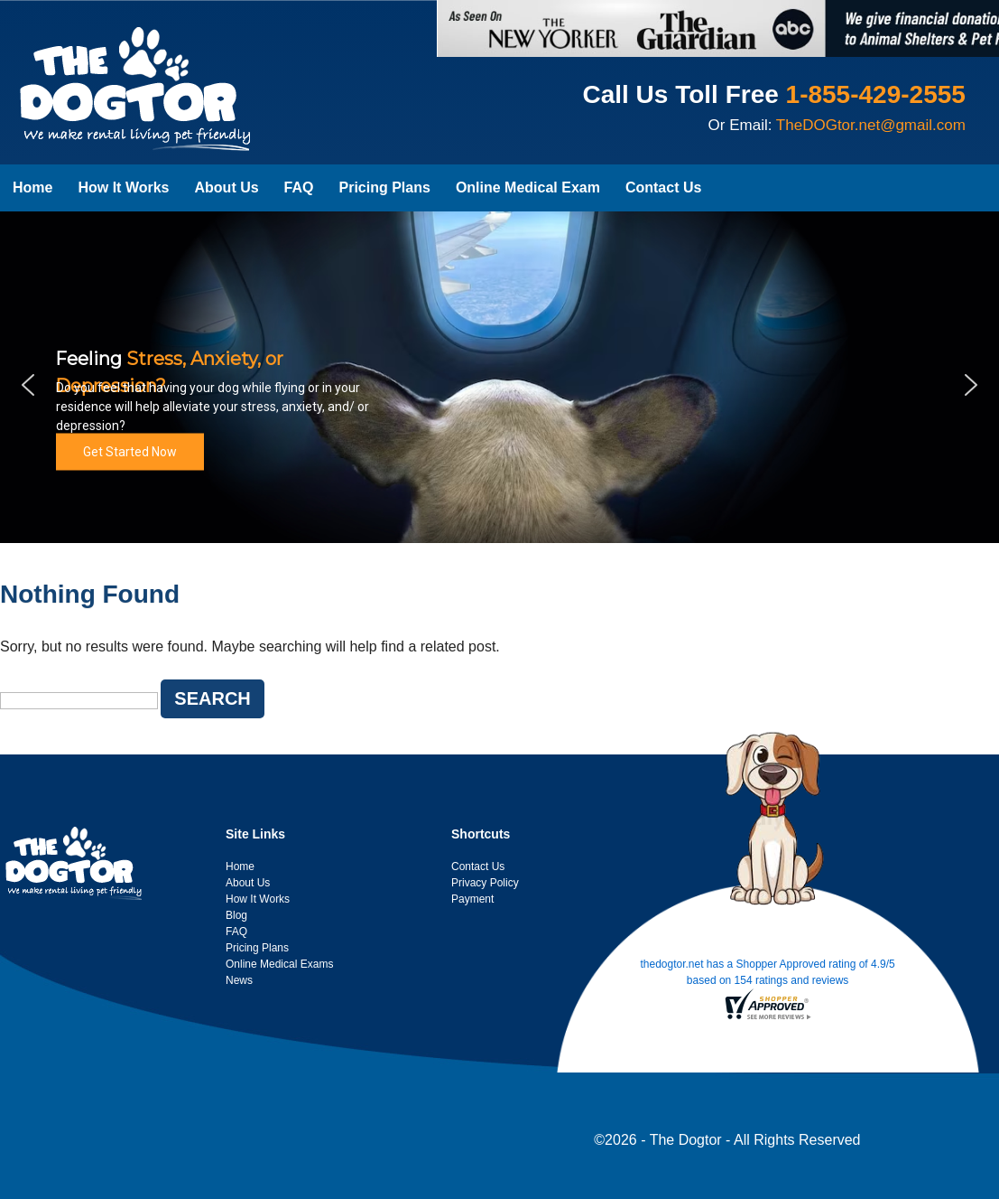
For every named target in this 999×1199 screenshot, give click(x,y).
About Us (227, 187)
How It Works (123, 187)
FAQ (299, 187)
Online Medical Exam (528, 187)
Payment (472, 899)
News (239, 980)
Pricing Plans (384, 187)
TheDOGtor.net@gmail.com (871, 125)
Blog (236, 915)
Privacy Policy (485, 882)
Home (32, 187)
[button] (28, 384)
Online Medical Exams (279, 964)
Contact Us (663, 187)
